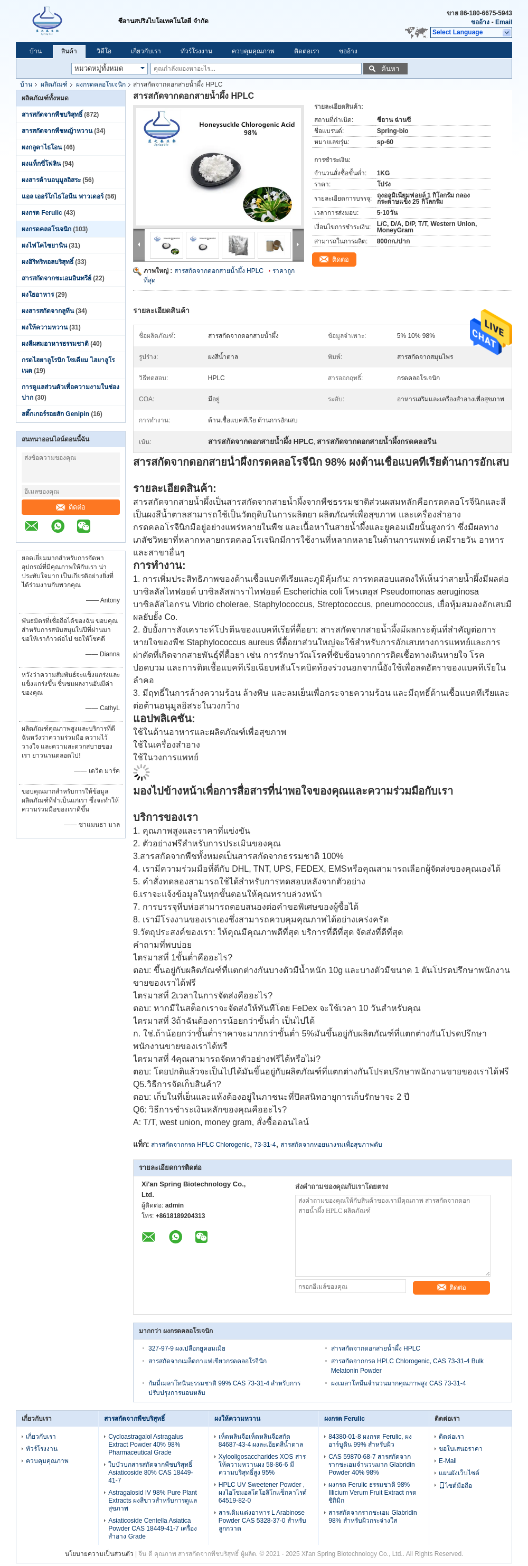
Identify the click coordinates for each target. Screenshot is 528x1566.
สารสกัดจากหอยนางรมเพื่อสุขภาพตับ (331, 1144)
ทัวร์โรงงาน (196, 51)
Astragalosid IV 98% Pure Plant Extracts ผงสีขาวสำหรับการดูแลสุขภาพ (152, 1500)
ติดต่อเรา (306, 51)
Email (503, 22)
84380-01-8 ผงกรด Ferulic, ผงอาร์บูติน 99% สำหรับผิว (370, 1440)
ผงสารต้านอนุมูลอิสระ (51, 180)
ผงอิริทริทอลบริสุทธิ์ (47, 262)
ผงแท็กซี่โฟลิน (41, 163)
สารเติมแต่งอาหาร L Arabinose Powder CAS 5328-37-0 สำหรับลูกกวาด (262, 1520)
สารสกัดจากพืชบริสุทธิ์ (52, 114)
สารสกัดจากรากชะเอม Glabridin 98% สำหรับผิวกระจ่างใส (372, 1516)
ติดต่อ (71, 507)
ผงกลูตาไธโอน (42, 147)
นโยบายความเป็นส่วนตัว (99, 1554)
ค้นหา (390, 69)
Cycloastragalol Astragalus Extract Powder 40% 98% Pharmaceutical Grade (145, 1444)
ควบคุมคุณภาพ (253, 51)
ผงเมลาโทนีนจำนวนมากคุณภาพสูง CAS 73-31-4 (398, 1383)
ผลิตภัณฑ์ (54, 84)
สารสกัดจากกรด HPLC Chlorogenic (200, 1144)
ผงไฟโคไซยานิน (44, 245)
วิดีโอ (104, 51)
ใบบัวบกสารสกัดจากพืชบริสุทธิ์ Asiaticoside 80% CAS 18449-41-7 (150, 1472)
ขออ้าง (480, 22)
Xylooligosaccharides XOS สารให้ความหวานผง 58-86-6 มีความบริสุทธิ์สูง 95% (262, 1464)
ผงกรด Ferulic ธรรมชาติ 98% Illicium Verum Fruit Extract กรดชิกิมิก (372, 1492)
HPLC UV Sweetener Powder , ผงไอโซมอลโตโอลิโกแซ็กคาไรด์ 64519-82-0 (263, 1492)
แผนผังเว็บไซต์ (459, 1473)
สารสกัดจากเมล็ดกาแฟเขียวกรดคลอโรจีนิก (207, 1361)
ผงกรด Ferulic (42, 212)
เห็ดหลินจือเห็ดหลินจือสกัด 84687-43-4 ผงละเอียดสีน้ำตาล (261, 1440)
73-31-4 (265, 1144)
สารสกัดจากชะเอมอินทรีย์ (56, 278)
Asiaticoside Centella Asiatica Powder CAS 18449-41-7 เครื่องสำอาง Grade (152, 1528)
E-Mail (448, 1461)
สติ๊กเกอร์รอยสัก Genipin (55, 414)
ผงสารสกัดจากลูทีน (48, 311)
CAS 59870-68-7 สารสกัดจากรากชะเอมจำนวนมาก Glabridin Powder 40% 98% (371, 1464)
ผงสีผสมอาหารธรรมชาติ (55, 343)
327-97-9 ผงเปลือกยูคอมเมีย (186, 1348)
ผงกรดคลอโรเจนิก (101, 84)
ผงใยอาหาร (38, 294)
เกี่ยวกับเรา (146, 51)
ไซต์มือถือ (455, 1485)
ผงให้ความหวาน (45, 327)
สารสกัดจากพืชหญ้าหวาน (57, 131)
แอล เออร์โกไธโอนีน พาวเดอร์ (62, 196)
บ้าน (36, 51)
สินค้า (69, 51)
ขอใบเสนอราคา (461, 1448)
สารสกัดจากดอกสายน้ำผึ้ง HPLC (218, 271)
